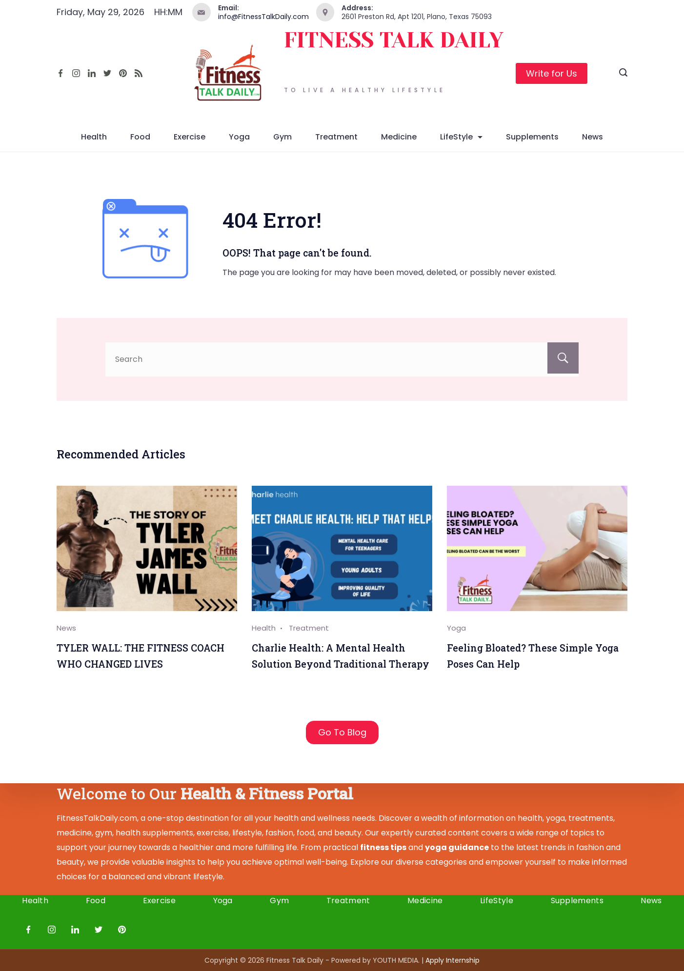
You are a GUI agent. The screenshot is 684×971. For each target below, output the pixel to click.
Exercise (189, 136)
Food (140, 136)
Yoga (239, 136)
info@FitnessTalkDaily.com (263, 16)
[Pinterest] (123, 73)
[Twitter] (107, 73)
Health (94, 136)
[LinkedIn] (92, 73)
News (592, 136)
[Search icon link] (623, 73)
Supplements (532, 136)
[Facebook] (60, 73)
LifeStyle (461, 136)
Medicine (399, 136)
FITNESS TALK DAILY (393, 40)
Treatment (336, 136)
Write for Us (551, 73)
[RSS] (138, 73)
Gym (282, 136)
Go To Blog (342, 732)
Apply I (452, 960)
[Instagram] (76, 73)
